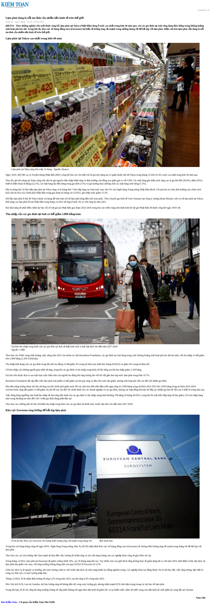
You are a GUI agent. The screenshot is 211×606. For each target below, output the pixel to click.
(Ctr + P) (204, 10)
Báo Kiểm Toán (9, 602)
